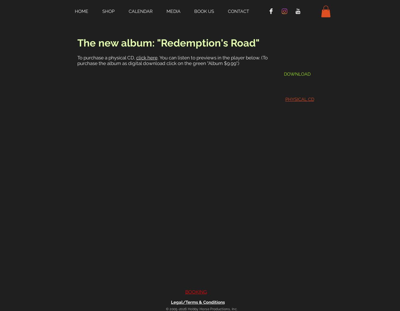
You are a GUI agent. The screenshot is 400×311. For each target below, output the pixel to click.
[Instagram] (284, 11)
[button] (113, 11)
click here (147, 58)
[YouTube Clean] (298, 11)
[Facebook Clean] (271, 11)
